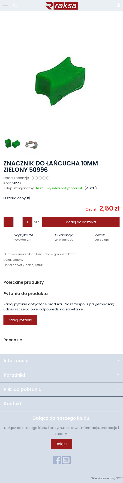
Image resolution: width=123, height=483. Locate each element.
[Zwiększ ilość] (8, 222)
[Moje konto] (118, 5)
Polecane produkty (23, 282)
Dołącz (61, 443)
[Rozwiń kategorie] (5, 5)
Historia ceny (16, 198)
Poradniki (61, 375)
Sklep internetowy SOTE (107, 478)
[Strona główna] (61, 5)
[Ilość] (18, 222)
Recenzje (12, 340)
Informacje (61, 361)
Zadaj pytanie (20, 320)
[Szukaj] (15, 5)
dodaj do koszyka (81, 222)
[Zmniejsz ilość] (27, 222)
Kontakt (13, 404)
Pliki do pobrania (61, 389)
